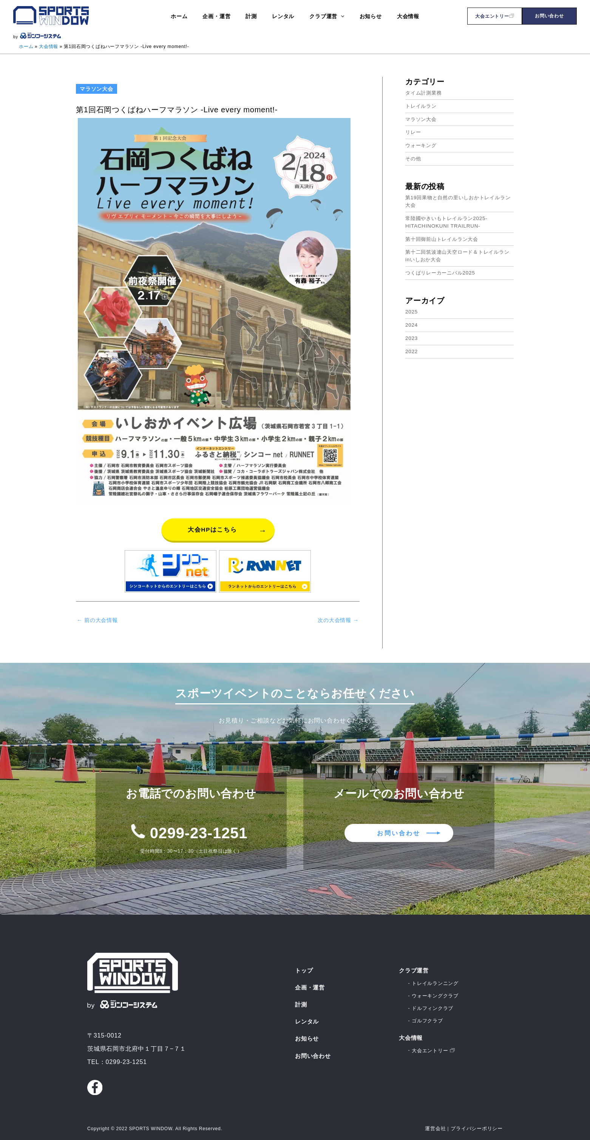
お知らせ (307, 1036)
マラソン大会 (422, 118)
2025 (411, 310)
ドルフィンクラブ (434, 1005)
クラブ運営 (415, 966)
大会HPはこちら (212, 529)
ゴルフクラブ (428, 1018)
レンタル (307, 1019)
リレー (413, 132)
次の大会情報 (337, 620)
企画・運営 (311, 984)
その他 (413, 158)
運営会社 (439, 1125)
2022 (411, 349)
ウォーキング (422, 144)
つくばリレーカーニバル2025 (442, 271)
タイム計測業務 (425, 92)
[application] (336, 16)
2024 (411, 323)
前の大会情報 (98, 620)
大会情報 (411, 1035)
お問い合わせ (549, 16)
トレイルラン (422, 105)
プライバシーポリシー (478, 1125)
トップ (304, 966)
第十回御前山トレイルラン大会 (444, 237)
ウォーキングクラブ (437, 992)
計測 (301, 1001)
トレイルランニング (437, 979)
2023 (411, 336)
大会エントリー (494, 16)
